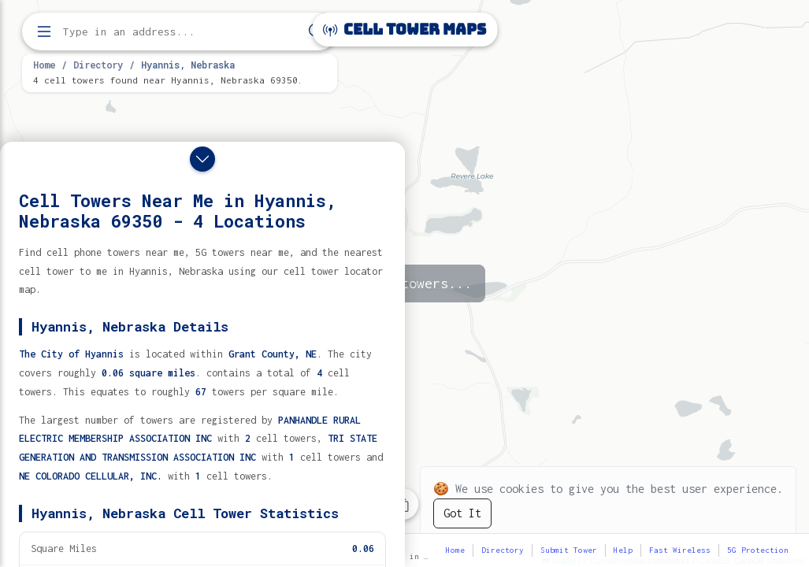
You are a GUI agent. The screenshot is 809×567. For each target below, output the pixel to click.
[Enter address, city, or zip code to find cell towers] (181, 32)
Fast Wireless (680, 550)
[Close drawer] (202, 159)
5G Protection (758, 550)
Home (44, 64)
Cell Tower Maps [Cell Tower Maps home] (404, 29)
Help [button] (623, 550)
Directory (98, 64)
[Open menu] (44, 31)
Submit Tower (568, 550)
